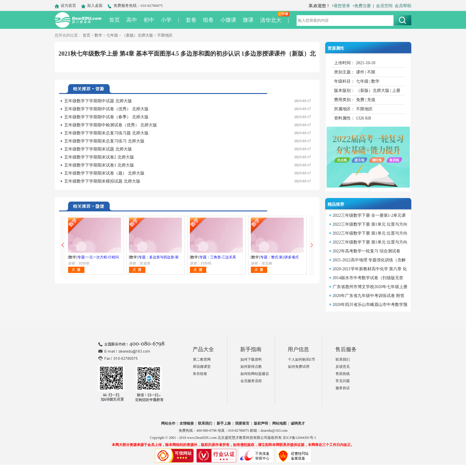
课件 (360, 72)
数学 (98, 35)
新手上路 (224, 423)
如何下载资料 (251, 359)
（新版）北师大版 (137, 35)
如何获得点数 (251, 367)
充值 (371, 100)
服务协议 (343, 388)
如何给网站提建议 (254, 374)
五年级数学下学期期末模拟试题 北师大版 (102, 181)
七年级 (112, 35)
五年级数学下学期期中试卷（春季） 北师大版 (106, 117)
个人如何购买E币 (301, 359)
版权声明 (261, 423)
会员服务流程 (251, 381)
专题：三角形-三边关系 (217, 257)
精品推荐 (336, 204)
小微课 (228, 20)
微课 (248, 20)
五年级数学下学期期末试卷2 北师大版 (99, 157)
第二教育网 (202, 359)
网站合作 (168, 423)
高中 (131, 20)
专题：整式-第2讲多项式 (279, 257)
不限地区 (165, 35)
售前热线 (343, 374)
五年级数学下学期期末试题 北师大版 (98, 149)
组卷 (208, 20)
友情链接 (187, 423)
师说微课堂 (202, 367)
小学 (166, 20)
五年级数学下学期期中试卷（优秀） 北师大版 (106, 109)
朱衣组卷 (200, 374)
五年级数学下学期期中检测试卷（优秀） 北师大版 (110, 125)
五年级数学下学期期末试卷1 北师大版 (99, 165)
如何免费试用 (298, 367)
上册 (396, 90)
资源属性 (336, 48)
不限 (371, 72)
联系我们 (343, 359)
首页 (114, 20)
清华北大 (270, 20)
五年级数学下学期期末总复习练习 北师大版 (104, 141)
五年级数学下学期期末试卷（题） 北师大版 (104, 173)
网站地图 (279, 423)
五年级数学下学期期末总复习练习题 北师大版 (106, 133)
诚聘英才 (298, 423)
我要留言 (242, 423)
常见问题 (343, 381)
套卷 (191, 20)
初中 (149, 20)
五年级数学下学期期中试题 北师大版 (98, 101)
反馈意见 (343, 367)
